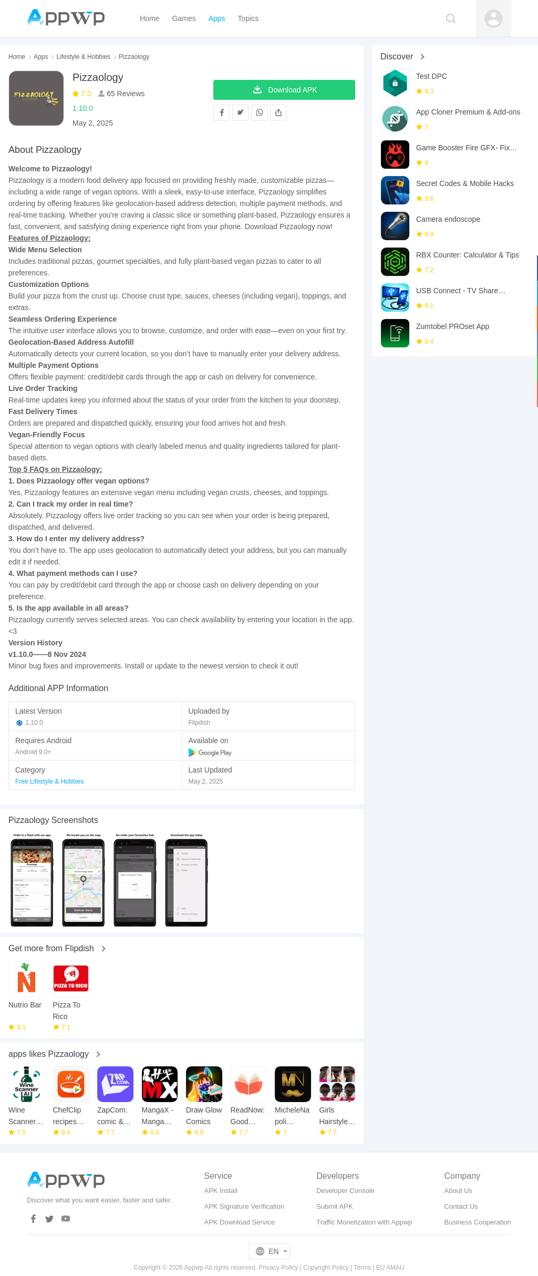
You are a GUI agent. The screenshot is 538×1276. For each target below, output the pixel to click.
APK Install (220, 1191)
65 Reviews (124, 93)
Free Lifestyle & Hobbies (49, 781)
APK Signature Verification (244, 1206)
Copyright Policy (326, 1267)
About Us (458, 1191)
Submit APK (334, 1206)
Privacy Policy (278, 1267)
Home (16, 56)
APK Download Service (239, 1222)
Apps (41, 56)
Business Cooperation (477, 1222)
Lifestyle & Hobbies (83, 56)
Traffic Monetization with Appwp (364, 1222)
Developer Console (345, 1191)
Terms (362, 1267)
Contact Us (461, 1206)
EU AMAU (390, 1267)
